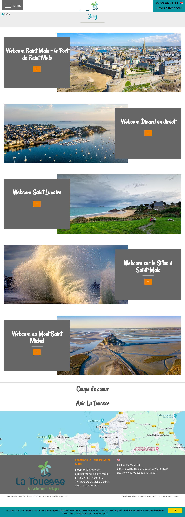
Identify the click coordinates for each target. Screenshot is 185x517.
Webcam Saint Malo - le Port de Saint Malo (37, 54)
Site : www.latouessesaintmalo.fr (137, 472)
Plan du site (27, 496)
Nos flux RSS (63, 496)
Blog (8, 14)
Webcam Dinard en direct (148, 121)
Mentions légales (14, 496)
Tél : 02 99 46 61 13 (128, 464)
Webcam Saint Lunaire (37, 192)
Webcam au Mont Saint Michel (37, 337)
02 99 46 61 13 (167, 3)
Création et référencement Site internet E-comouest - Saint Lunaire (149, 496)
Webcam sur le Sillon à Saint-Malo (148, 266)
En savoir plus (100, 513)
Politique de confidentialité (45, 496)
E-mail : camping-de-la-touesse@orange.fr (142, 468)
